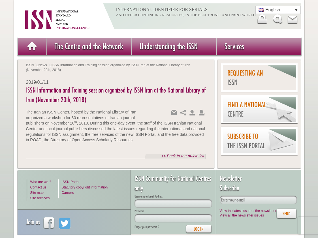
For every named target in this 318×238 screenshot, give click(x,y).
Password (139, 211)
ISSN (30, 65)
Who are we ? (40, 182)
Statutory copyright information (85, 187)
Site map (37, 193)
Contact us (38, 187)
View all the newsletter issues (242, 215)
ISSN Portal (71, 182)
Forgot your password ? (147, 227)
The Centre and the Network (89, 46)
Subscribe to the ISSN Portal (246, 141)
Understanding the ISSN (169, 46)
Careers (68, 193)
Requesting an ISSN (245, 77)
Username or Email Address (149, 196)
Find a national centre (246, 109)
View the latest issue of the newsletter (248, 211)
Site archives (40, 198)
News (43, 65)
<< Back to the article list (182, 156)
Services (234, 46)
